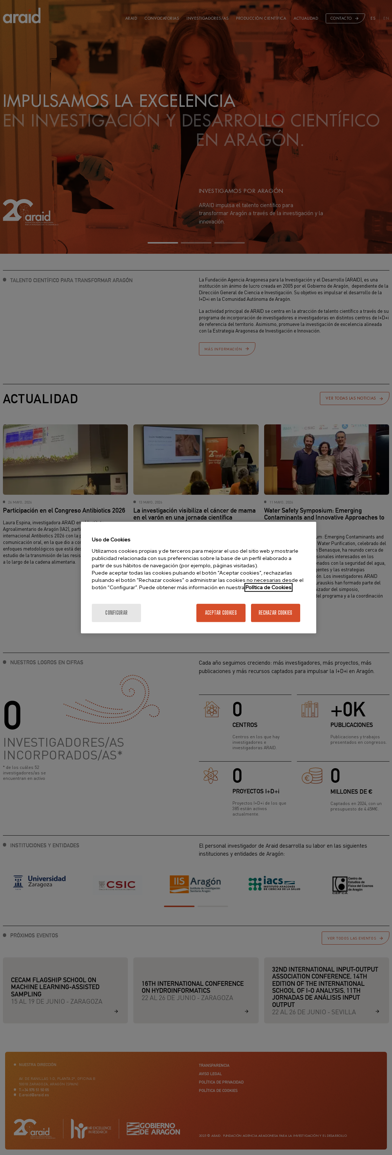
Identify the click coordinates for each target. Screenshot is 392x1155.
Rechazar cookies (275, 613)
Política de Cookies (268, 587)
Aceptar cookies (221, 613)
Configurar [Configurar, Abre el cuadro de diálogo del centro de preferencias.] (116, 613)
